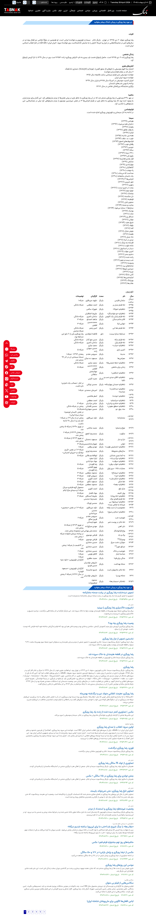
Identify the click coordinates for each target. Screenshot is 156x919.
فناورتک (79, 2)
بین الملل (111, 10)
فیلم (59, 10)
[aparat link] (7, 403)
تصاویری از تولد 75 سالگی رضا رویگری (115, 763)
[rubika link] (7, 349)
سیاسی (87, 10)
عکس (54, 10)
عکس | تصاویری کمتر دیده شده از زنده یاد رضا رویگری (108, 712)
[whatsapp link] (7, 355)
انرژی (65, 10)
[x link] (7, 391)
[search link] (34, 2)
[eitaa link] (7, 385)
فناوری (37, 10)
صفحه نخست (121, 10)
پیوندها (54, 2)
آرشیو (71, 2)
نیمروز (95, 2)
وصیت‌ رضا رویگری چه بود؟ (120, 623)
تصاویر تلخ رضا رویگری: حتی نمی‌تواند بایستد (111, 791)
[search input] (40, 2)
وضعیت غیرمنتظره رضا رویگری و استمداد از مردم (110, 809)
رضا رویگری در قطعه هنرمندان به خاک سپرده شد (110, 654)
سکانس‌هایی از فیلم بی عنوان (119, 883)
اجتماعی (80, 10)
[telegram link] (7, 361)
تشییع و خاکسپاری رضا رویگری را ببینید (115, 608)
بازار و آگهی (46, 10)
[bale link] (7, 367)
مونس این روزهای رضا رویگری (119, 865)
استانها (30, 10)
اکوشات (87, 2)
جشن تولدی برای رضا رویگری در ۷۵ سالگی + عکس (109, 776)
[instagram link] (7, 379)
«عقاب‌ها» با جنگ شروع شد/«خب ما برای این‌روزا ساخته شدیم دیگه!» (100, 827)
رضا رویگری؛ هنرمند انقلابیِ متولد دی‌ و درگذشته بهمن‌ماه (106, 694)
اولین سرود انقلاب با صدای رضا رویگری (115, 727)
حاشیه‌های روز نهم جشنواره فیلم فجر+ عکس (112, 842)
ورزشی (94, 10)
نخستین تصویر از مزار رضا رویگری (117, 639)
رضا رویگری (128, 667)
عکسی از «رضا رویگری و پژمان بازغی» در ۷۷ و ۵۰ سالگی (107, 852)
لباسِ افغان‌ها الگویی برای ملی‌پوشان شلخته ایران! (109, 901)
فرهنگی (72, 10)
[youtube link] (7, 397)
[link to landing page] (141, 11)
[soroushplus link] (7, 373)
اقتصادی (102, 10)
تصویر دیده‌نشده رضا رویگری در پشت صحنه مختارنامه (108, 593)
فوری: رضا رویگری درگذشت (120, 748)
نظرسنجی (63, 2)
